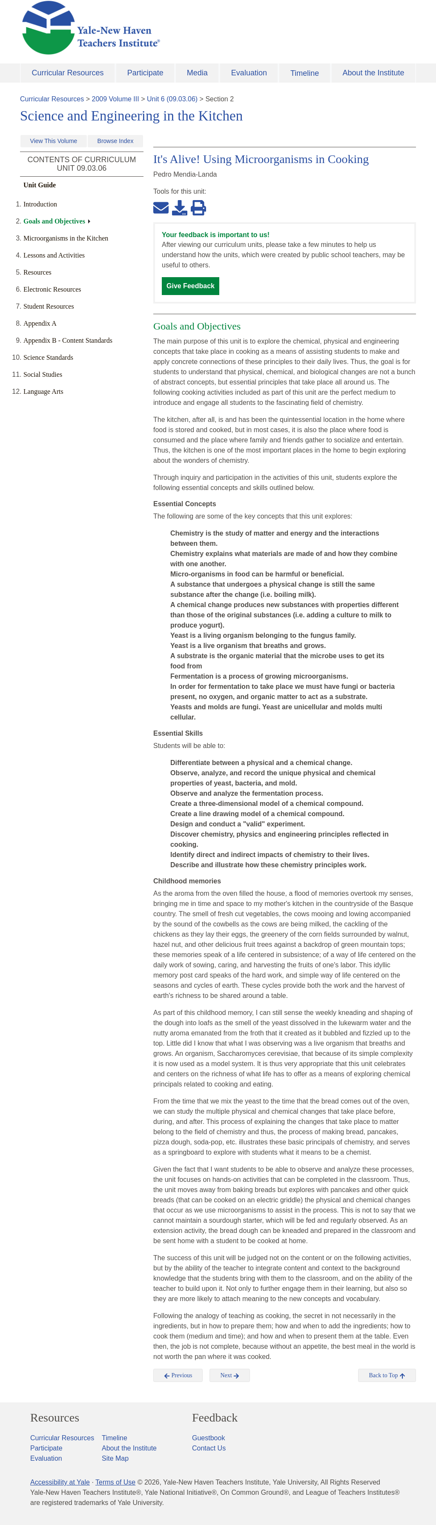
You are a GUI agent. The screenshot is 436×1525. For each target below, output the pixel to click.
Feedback (215, 1418)
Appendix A (40, 323)
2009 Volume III (115, 99)
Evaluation (249, 73)
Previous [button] (178, 1375)
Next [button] (229, 1375)
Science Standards (48, 357)
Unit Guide (39, 185)
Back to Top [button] (387, 1375)
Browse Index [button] (116, 141)
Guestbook (208, 1438)
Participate (145, 73)
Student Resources (48, 306)
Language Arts (43, 391)
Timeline (304, 73)
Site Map (115, 1458)
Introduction (40, 204)
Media (197, 73)
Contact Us (209, 1448)
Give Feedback (190, 286)
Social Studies (42, 374)
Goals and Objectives (54, 221)
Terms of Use (115, 1482)
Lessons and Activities (54, 255)
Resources (37, 272)
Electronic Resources (52, 289)
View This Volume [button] (53, 141)
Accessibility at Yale (60, 1482)
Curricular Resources (68, 73)
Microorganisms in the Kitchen (65, 238)
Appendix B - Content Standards (67, 340)
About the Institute (373, 73)
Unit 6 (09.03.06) (172, 99)
